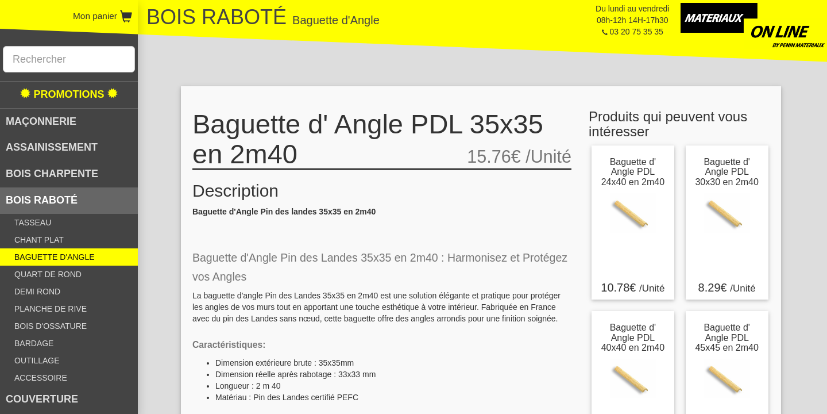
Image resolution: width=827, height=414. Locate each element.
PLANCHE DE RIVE (50, 308)
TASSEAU (32, 222)
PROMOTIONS (68, 94)
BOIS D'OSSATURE (50, 326)
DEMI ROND (37, 291)
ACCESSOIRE (40, 377)
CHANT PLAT (39, 239)
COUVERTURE (42, 399)
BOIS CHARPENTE (52, 173)
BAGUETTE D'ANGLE (54, 257)
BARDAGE (33, 343)
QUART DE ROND (48, 274)
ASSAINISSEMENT (52, 147)
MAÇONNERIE (41, 121)
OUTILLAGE (37, 360)
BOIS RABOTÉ (42, 200)
